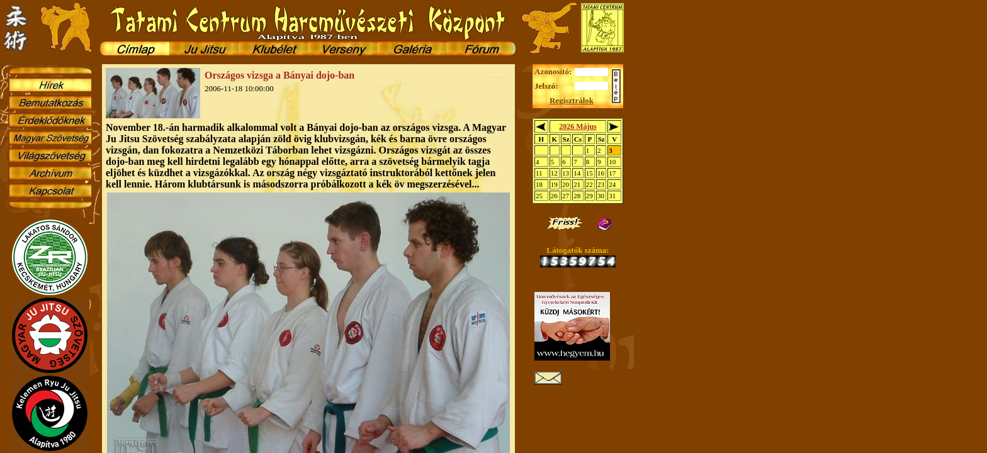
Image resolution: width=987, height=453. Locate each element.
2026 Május (578, 126)
